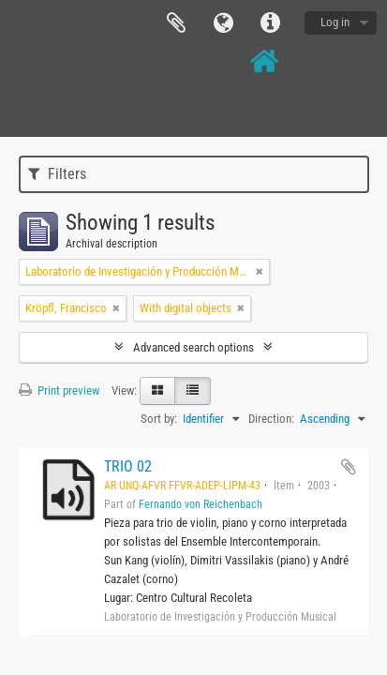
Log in (335, 22)
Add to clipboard (348, 467)
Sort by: (159, 419)
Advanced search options (193, 347)
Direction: (271, 419)
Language (223, 23)
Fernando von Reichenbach (200, 504)
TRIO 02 (128, 466)
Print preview (59, 390)
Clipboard (176, 23)
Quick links (269, 23)
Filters (57, 174)
